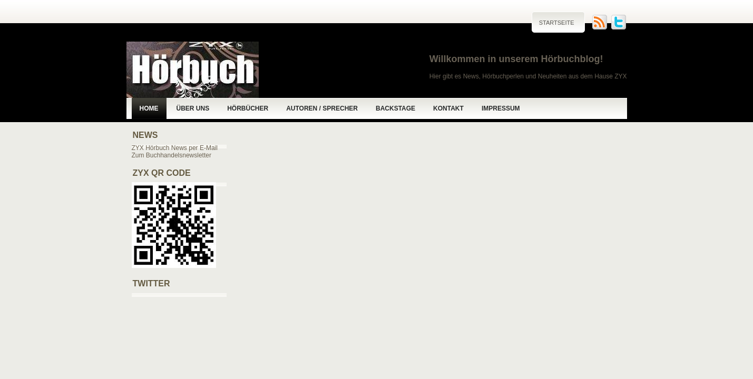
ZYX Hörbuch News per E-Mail (175, 148)
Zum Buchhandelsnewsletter (171, 155)
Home (149, 108)
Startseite (556, 22)
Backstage (395, 108)
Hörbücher (247, 108)
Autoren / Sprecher (322, 108)
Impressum (501, 108)
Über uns (193, 108)
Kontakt (448, 108)
